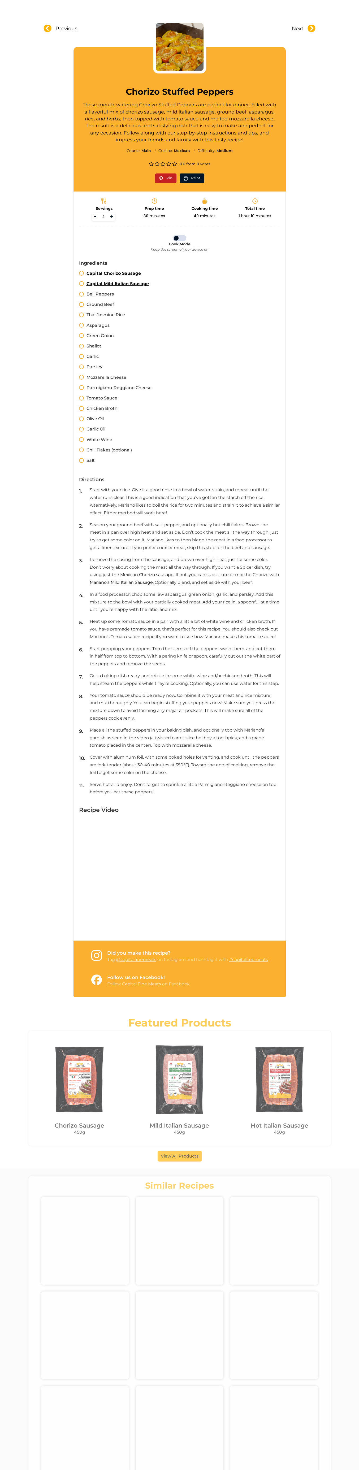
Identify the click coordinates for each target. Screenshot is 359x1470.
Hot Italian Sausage (279, 1125)
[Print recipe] (192, 178)
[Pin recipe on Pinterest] (165, 178)
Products (169, 8)
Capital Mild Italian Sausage (117, 283)
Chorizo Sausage (79, 1125)
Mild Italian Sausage (179, 1125)
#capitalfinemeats (248, 959)
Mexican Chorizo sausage (146, 574)
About (138, 8)
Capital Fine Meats (141, 983)
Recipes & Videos (213, 8)
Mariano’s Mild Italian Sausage (121, 582)
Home (113, 8)
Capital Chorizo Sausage (113, 273)
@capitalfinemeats (136, 959)
